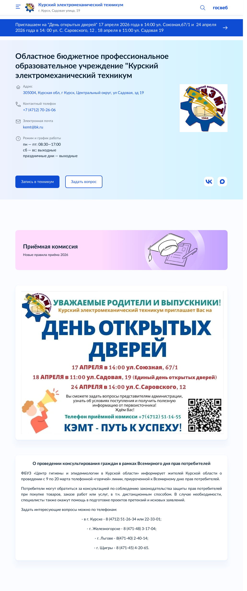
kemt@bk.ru (33, 127)
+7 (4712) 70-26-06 (39, 110)
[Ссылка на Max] (223, 182)
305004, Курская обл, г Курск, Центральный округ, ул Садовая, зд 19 (83, 93)
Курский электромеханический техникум (80, 5)
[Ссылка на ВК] (209, 182)
